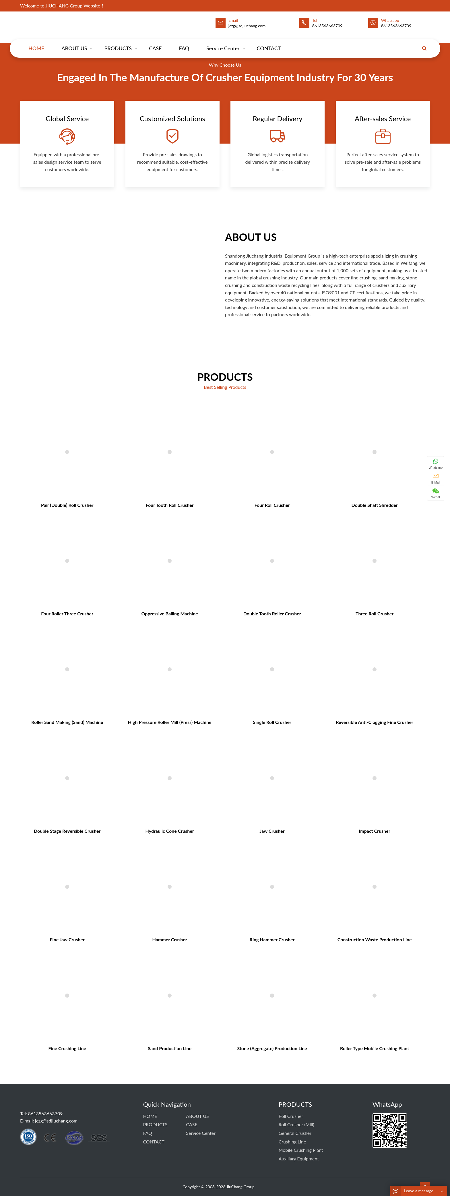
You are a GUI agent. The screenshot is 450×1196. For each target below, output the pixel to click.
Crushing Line (292, 1141)
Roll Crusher (291, 1116)
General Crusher (295, 1133)
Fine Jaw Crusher (120, 870)
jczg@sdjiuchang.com (56, 1120)
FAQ (184, 43)
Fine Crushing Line (120, 942)
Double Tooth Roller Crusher (256, 653)
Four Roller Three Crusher (120, 653)
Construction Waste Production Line (324, 870)
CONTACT (269, 43)
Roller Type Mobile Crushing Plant (325, 942)
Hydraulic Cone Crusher (188, 797)
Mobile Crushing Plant (301, 1150)
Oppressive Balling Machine (188, 653)
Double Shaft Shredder (324, 580)
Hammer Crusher (188, 870)
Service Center (223, 43)
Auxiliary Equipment (299, 1158)
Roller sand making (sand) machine (120, 725)
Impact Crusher (324, 797)
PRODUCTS (118, 43)
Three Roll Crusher (324, 653)
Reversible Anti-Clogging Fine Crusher (324, 725)
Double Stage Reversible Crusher (120, 797)
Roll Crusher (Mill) (296, 1124)
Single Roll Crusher (256, 725)
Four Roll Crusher (256, 580)
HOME (36, 43)
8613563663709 (327, 25)
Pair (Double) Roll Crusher (120, 580)
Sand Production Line (188, 942)
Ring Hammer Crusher (256, 870)
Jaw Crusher (256, 797)
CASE (155, 43)
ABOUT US (74, 43)
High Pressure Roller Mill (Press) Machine (188, 725)
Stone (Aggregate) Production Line (256, 942)
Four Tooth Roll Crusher (188, 580)
